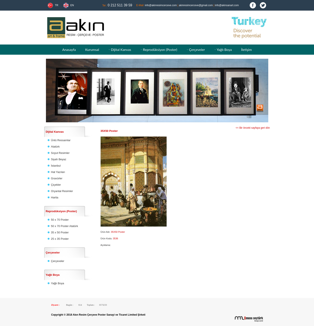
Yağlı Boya (224, 49)
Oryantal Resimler (62, 191)
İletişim (246, 49)
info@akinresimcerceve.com (161, 5)
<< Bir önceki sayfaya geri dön (253, 127)
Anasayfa (69, 49)
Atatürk (55, 146)
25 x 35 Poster (60, 238)
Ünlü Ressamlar (61, 140)
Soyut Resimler (60, 153)
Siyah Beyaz (58, 159)
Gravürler (56, 178)
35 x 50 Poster (60, 232)
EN (72, 5)
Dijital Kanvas (121, 49)
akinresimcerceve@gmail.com (196, 5)
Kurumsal (92, 49)
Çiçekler (56, 184)
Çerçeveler (197, 49)
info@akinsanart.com (227, 5)
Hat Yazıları (58, 172)
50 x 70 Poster (60, 219)
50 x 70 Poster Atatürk (64, 226)
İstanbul (56, 165)
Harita (54, 197)
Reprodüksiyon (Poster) (160, 49)
